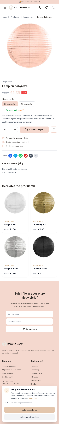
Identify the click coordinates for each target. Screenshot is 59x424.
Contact (5, 395)
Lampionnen (28, 17)
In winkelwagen (34, 129)
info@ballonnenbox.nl (42, 395)
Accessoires (36, 380)
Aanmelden (29, 329)
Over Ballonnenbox (9, 366)
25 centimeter (10, 104)
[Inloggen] (40, 8)
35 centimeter (27, 104)
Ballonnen (35, 366)
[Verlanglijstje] (47, 8)
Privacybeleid (7, 373)
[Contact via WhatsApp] (52, 418)
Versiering (35, 370)
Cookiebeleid (7, 377)
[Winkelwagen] (54, 8)
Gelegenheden (37, 373)
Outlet (34, 384)
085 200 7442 (39, 399)
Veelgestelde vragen (10, 399)
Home (4, 17)
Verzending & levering (11, 402)
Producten (15, 17)
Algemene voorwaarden (11, 370)
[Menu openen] (5, 8)
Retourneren (7, 406)
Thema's (34, 377)
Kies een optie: (8, 99)
